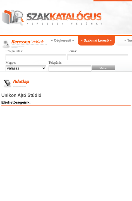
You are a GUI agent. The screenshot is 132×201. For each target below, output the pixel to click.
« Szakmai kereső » (96, 40)
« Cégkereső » (62, 40)
